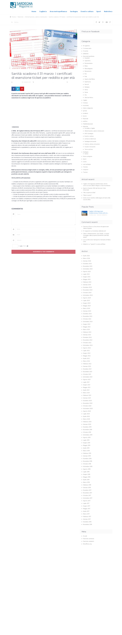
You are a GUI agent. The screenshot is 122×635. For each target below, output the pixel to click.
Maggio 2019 (86, 445)
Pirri (86, 74)
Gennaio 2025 (87, 284)
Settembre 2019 (87, 435)
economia (86, 105)
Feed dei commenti (88, 541)
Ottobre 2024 (87, 292)
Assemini (87, 58)
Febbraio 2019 (87, 453)
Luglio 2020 (86, 413)
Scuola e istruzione (90, 146)
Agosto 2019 (86, 437)
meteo (86, 153)
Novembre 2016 (87, 524)
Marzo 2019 (86, 450)
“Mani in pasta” (87, 195)
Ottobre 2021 (87, 374)
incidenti (85, 113)
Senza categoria (87, 156)
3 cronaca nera (87, 48)
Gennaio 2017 (87, 519)
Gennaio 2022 (87, 366)
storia (84, 161)
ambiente (85, 53)
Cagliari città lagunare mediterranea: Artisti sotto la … (99, 211)
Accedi (85, 536)
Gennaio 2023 (87, 334)
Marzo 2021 (86, 392)
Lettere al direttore (90, 139)
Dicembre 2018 (87, 458)
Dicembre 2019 (87, 427)
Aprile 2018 (86, 479)
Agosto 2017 (86, 500)
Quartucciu (88, 81)
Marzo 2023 (86, 329)
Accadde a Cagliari (90, 128)
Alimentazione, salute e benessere (44, 82)
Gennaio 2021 (87, 398)
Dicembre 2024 (87, 287)
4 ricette (85, 51)
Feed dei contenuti (88, 538)
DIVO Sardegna (89, 133)
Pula (86, 76)
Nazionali (85, 118)
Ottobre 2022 (87, 342)
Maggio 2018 (86, 477)
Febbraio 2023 (87, 332)
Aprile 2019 (86, 448)
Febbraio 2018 (87, 485)
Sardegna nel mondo (90, 141)
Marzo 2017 (86, 514)
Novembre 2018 (87, 461)
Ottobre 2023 (87, 319)
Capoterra (87, 60)
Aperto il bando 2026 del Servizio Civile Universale (94, 189)
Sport (98, 11)
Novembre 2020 (87, 403)
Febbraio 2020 (87, 421)
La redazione (16, 82)
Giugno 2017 (86, 506)
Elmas (86, 66)
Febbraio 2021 (87, 395)
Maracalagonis (89, 68)
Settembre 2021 (87, 377)
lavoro (85, 116)
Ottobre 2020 (87, 406)
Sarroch (87, 84)
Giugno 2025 (86, 276)
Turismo (85, 172)
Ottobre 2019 (87, 432)
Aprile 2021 (86, 390)
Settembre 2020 (88, 408)
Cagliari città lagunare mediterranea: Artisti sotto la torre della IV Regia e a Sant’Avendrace (96, 184)
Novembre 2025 (87, 266)
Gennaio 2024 (87, 311)
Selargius (87, 87)
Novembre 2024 (87, 290)
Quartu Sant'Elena (90, 79)
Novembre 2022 (87, 340)
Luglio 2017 (86, 503)
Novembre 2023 (87, 316)
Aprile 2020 (86, 416)
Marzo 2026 (86, 258)
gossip (85, 110)
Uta (86, 95)
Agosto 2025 (87, 271)
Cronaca (85, 103)
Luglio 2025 (86, 274)
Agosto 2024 (87, 298)
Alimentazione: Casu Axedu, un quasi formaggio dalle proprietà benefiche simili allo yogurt (96, 235)
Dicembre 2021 (87, 369)
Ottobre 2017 (87, 495)
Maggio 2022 (87, 356)
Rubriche (107, 11)
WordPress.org (87, 544)
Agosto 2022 (87, 348)
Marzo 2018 (86, 482)
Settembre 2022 (88, 345)
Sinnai (86, 92)
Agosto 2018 (86, 469)
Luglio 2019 (86, 440)
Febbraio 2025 (87, 282)
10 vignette (86, 45)
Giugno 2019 (86, 442)
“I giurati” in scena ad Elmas (97, 244)
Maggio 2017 (86, 508)
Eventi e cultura (87, 11)
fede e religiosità (88, 108)
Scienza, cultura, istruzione (92, 144)
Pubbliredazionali (88, 124)
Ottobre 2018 (87, 464)
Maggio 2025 (87, 279)
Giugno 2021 (86, 384)
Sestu (86, 89)
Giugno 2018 (86, 474)
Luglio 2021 (86, 382)
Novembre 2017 (87, 493)
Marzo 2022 (86, 361)
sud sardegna (87, 164)
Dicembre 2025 (87, 263)
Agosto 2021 (86, 379)
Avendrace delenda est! (99, 231)
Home (35, 11)
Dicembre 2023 (87, 313)
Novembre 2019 (87, 429)
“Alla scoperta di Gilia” (89, 192)
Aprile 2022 (86, 358)
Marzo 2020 (86, 419)
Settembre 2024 (88, 295)
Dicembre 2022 (87, 337)
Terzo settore (89, 149)
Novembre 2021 (87, 371)
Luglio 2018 (86, 471)
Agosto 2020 (87, 411)
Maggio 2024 (87, 305)
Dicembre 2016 (87, 521)
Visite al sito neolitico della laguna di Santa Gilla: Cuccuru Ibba (96, 198)
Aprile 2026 (86, 255)
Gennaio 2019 (87, 456)
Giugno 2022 (86, 353)
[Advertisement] (43, 112)
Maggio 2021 (86, 387)
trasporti (85, 169)
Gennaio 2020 (87, 424)
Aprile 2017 (86, 511)
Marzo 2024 (86, 308)
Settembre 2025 (88, 269)
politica (85, 121)
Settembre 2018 (87, 466)
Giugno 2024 (86, 303)
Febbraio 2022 (87, 363)
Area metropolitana (59, 11)
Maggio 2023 (86, 327)
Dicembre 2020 (87, 400)
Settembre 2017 (87, 498)
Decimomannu (88, 63)
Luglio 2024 (86, 300)
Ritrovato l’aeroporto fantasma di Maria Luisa (96, 240)
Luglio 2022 (86, 350)
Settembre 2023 (87, 321)
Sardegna (75, 11)
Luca (84, 239)
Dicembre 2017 (87, 490)
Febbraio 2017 (87, 516)
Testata (85, 167)
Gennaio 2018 (87, 487)
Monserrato (88, 71)
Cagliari (43, 11)
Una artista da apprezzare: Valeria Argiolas (96, 227)
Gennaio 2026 (87, 261)
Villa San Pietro (89, 97)
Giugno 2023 (86, 324)
